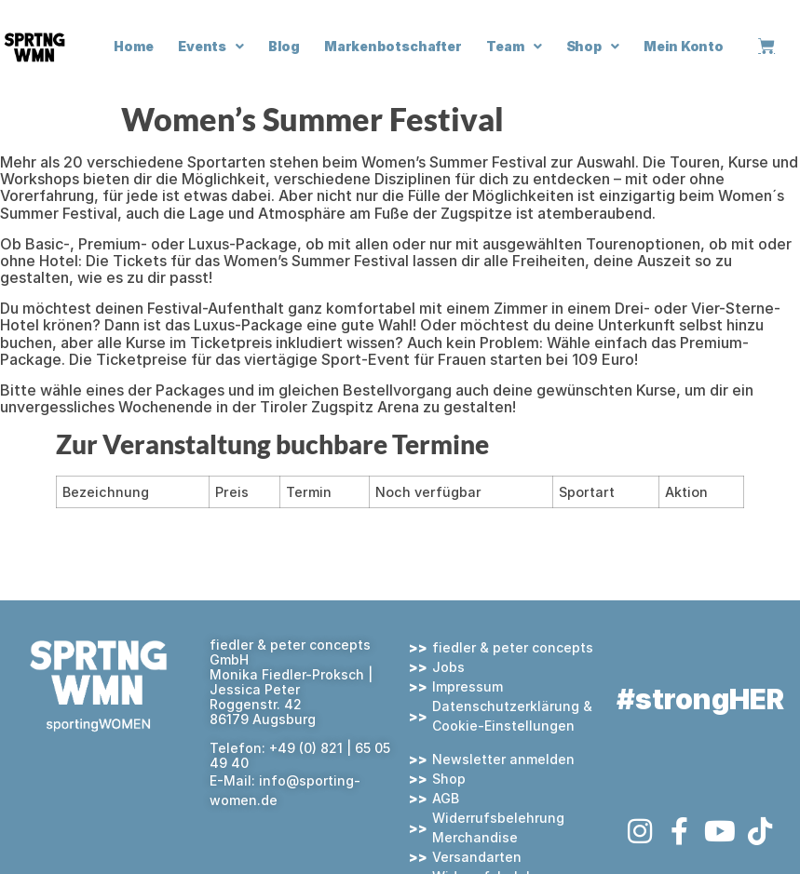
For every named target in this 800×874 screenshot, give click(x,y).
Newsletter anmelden (503, 759)
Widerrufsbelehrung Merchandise (498, 827)
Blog (284, 46)
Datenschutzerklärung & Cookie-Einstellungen (512, 715)
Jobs (448, 667)
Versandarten (477, 857)
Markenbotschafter (393, 46)
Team (514, 46)
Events (211, 46)
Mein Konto (684, 46)
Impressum (467, 686)
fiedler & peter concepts (512, 647)
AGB (445, 798)
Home (134, 46)
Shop (593, 46)
